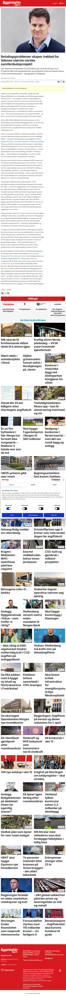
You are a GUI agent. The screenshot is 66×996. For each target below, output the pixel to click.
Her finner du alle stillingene (33, 320)
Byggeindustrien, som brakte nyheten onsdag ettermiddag (22, 141)
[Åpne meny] (62, 3)
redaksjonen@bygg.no (35, 960)
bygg (3, 289)
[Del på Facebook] (58, 81)
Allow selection (33, 515)
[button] (64, 298)
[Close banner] (63, 479)
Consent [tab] (11, 484)
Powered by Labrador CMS (33, 993)
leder (8, 289)
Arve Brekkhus (36, 951)
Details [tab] (33, 484)
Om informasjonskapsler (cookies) (33, 986)
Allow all (53, 515)
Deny (12, 515)
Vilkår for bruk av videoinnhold (31, 984)
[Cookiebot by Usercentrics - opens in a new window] (53, 480)
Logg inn (55, 3)
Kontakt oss (49, 958)
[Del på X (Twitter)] (61, 81)
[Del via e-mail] (63, 81)
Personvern (26, 988)
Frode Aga (37, 953)
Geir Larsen (60, 954)
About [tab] (54, 484)
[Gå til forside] (12, 3)
